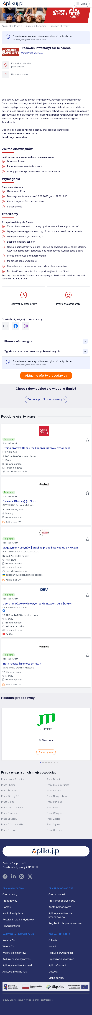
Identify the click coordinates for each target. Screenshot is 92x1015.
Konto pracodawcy (60, 907)
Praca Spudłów (9, 818)
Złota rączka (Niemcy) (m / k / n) (23, 663)
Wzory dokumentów (14, 952)
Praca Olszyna (54, 790)
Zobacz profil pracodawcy (46, 399)
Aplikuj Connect (57, 965)
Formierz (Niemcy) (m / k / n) (20, 501)
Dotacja (53, 971)
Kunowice (41, 26)
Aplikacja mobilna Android (17, 965)
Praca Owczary (9, 813)
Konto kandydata (13, 913)
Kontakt (53, 946)
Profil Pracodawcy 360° (63, 900)
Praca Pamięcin (54, 801)
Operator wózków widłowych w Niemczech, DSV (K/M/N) (38, 603)
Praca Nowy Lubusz (57, 796)
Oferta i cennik (57, 894)
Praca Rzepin (53, 807)
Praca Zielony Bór (10, 796)
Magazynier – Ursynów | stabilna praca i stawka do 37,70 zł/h (40, 547)
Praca (17, 26)
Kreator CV (9, 940)
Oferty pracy (10, 894)
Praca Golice (8, 801)
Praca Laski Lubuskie (12, 807)
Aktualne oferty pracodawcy (46, 375)
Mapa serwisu (56, 977)
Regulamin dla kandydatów (18, 919)
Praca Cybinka (8, 830)
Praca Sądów (53, 824)
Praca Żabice (53, 818)
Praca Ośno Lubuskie (12, 824)
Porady (7, 907)
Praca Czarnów (54, 830)
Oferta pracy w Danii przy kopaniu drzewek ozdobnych (37, 448)
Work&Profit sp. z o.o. (32, 53)
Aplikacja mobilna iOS (15, 971)
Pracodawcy (10, 900)
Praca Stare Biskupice (58, 785)
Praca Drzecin (54, 779)
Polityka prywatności (61, 952)
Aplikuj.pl (6, 26)
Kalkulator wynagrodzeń (17, 959)
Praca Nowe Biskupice (12, 779)
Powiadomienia (11, 925)
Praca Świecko (9, 790)
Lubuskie (28, 26)
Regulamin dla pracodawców (65, 923)
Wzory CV (8, 946)
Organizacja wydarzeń (61, 959)
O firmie (53, 940)
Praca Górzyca (54, 813)
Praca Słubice (8, 785)
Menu (82, 3)
